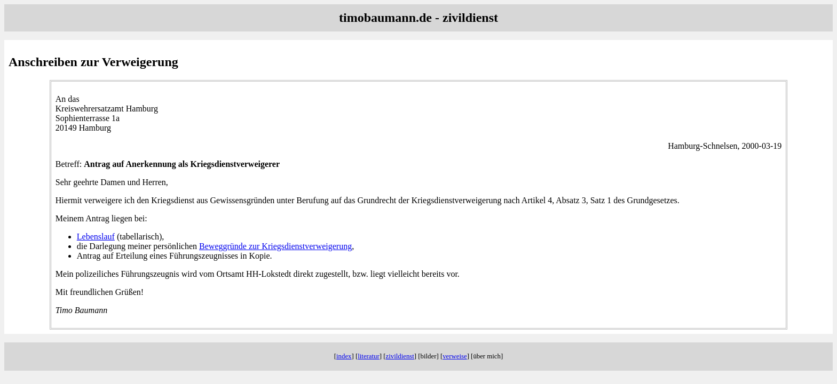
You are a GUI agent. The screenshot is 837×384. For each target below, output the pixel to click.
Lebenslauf (96, 236)
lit (369, 356)
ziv (400, 356)
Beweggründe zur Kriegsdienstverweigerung (275, 246)
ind (343, 356)
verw (455, 356)
